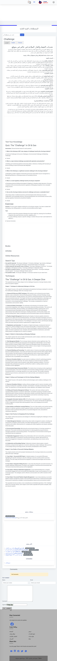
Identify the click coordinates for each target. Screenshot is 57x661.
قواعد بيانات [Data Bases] (31, 636)
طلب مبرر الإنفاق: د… (15, 548)
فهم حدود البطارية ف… (13, 551)
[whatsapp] (26, 651)
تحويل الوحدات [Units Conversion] (32, 633)
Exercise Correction (11, 221)
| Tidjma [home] (39, 658)
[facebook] (12, 624)
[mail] (11, 651)
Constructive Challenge (10, 517)
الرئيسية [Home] (11, 631)
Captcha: (4, 604)
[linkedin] (15, 650)
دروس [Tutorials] (30, 631)
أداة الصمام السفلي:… (14, 553)
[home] (43, 2)
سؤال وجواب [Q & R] (12, 633)
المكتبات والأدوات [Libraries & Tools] (13, 636)
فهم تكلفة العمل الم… (17, 549)
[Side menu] (34, 2)
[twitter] (22, 651)
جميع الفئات (7, 562)
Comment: (4, 601)
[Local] (29, 2)
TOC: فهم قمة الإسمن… (14, 554)
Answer (8, 158)
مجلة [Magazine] (30, 638)
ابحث (22, 34)
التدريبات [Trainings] (11, 638)
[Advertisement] (28, 10)
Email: (31, 580)
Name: (3, 580)
